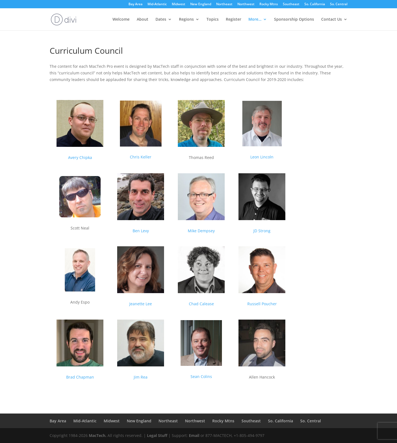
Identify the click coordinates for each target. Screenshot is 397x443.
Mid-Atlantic (157, 4)
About (142, 19)
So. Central (338, 4)
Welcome (121, 19)
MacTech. (97, 435)
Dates (160, 19)
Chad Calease (201, 303)
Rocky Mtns (268, 4)
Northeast (224, 4)
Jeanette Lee (140, 303)
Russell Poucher (262, 303)
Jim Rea (140, 377)
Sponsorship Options (294, 19)
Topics (212, 19)
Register (233, 19)
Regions (186, 19)
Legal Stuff (157, 435)
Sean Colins (201, 376)
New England (200, 4)
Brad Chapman (80, 377)
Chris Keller (140, 157)
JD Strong (261, 230)
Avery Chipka (80, 157)
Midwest (178, 4)
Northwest (245, 4)
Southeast (291, 4)
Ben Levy (141, 230)
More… (254, 19)
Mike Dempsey (201, 230)
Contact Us (331, 19)
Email (194, 435)
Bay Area (135, 4)
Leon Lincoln (261, 157)
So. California (314, 4)
